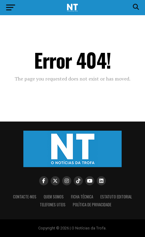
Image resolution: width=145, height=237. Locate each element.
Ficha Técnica (82, 197)
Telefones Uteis (53, 205)
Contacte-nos (24, 197)
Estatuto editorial (116, 197)
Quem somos (54, 197)
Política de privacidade (92, 205)
